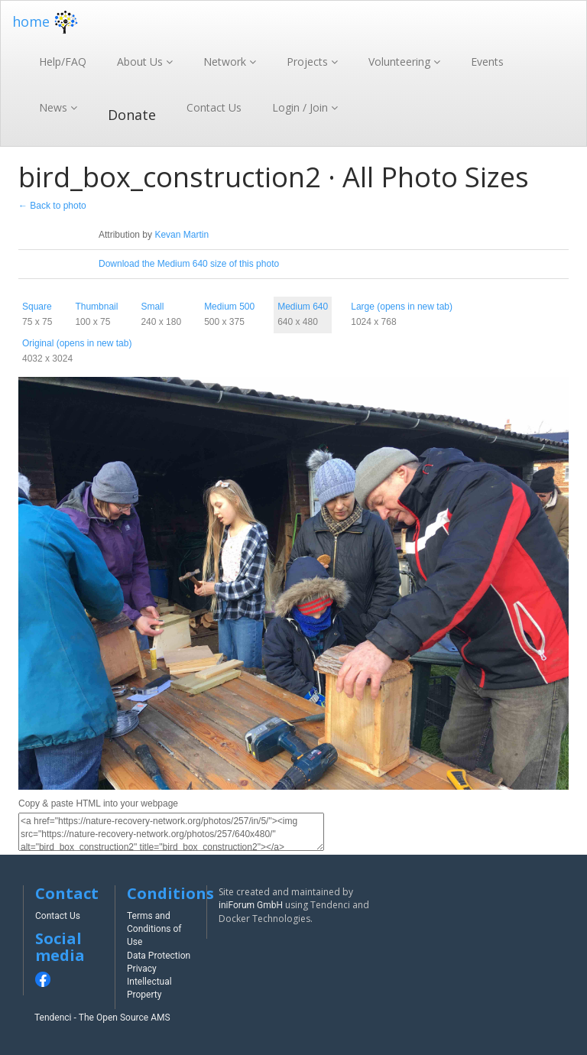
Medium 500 (229, 306)
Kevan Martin (181, 234)
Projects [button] (309, 61)
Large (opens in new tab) (401, 306)
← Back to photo (52, 205)
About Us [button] (141, 61)
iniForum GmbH (251, 905)
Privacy (142, 968)
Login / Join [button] (301, 107)
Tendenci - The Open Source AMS (102, 1017)
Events (487, 61)
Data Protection (158, 955)
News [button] (54, 107)
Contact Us (214, 107)
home (47, 21)
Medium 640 (302, 306)
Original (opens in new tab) (76, 343)
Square (37, 306)
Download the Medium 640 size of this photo (189, 263)
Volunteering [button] (400, 61)
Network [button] (226, 61)
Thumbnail (96, 306)
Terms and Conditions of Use (154, 928)
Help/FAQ (62, 61)
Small (152, 306)
